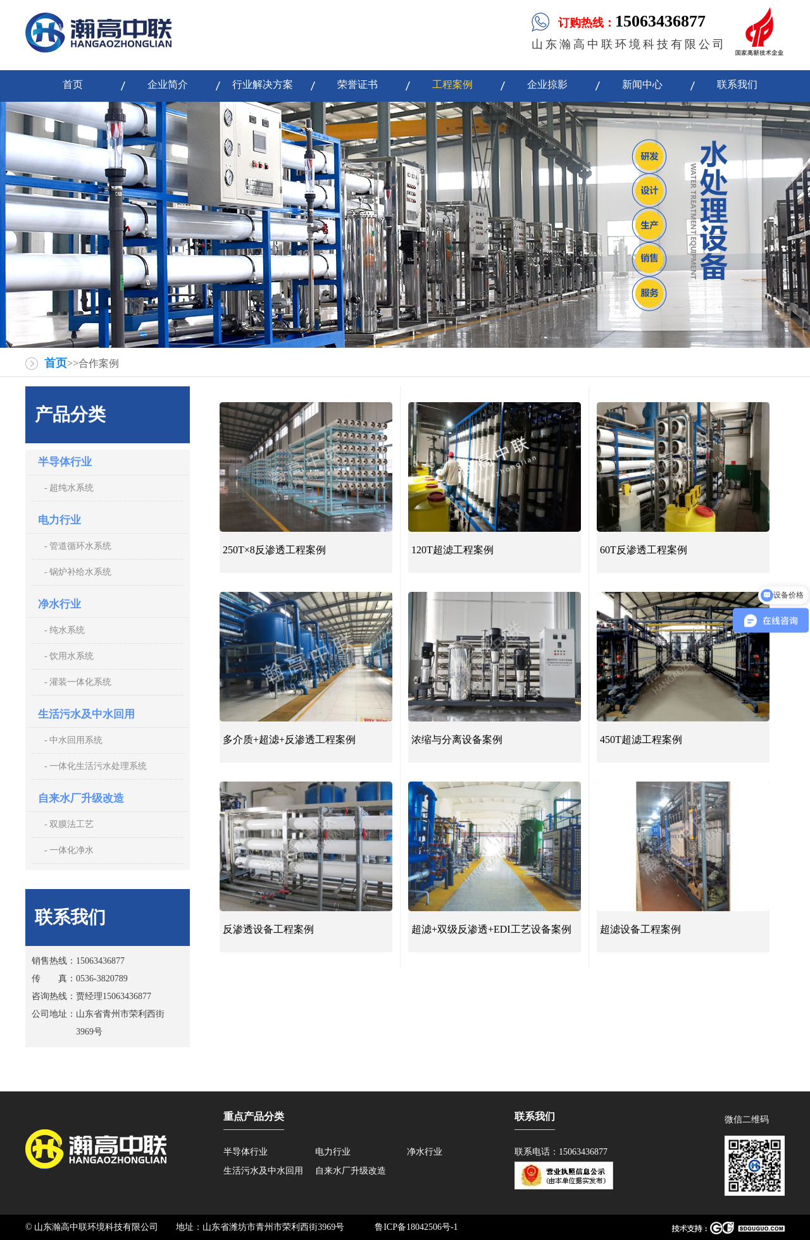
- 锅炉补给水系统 (77, 572)
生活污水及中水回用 (86, 714)
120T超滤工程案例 (452, 549)
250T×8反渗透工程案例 (274, 549)
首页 (55, 363)
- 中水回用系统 (73, 740)
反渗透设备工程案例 (268, 929)
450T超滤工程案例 (641, 739)
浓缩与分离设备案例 (456, 739)
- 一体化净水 (69, 850)
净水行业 (59, 604)
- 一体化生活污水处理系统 (95, 766)
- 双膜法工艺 (69, 824)
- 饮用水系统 (69, 656)
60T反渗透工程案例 (643, 549)
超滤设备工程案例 (640, 929)
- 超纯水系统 (69, 488)
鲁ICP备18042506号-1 (416, 1227)
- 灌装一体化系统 (77, 682)
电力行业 (59, 520)
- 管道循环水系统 (77, 546)
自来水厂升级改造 (81, 798)
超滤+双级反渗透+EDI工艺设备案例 (491, 929)
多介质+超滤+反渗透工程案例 (289, 739)
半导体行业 (65, 462)
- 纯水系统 (64, 630)
